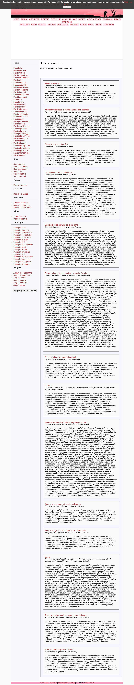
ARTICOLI (25, 24)
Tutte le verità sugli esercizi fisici (59, 650)
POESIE (45, 19)
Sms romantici (19, 174)
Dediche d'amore (20, 194)
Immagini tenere (20, 249)
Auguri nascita (19, 280)
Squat (47, 557)
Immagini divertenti (21, 252)
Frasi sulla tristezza (21, 148)
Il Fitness (49, 386)
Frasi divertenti (19, 82)
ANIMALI (74, 24)
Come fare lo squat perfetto (57, 144)
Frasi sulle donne (20, 116)
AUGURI (66, 19)
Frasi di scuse (19, 107)
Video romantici (20, 219)
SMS (74, 19)
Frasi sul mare (19, 131)
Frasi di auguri (19, 92)
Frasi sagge (18, 119)
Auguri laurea (19, 285)
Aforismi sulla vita (20, 203)
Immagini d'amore (21, 230)
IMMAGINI (108, 19)
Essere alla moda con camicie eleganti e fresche (66, 273)
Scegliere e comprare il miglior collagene (63, 504)
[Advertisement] (67, 42)
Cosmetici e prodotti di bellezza (58, 173)
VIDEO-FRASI (94, 19)
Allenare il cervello (53, 83)
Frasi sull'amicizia (20, 78)
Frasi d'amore (19, 73)
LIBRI (34, 24)
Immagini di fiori (20, 242)
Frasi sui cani (19, 141)
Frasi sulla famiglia (21, 136)
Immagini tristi (19, 254)
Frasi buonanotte (20, 97)
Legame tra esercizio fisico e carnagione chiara (65, 422)
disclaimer (53, 683)
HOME (16, 19)
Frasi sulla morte (20, 109)
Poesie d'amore (20, 185)
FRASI (24, 19)
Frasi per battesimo (21, 121)
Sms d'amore (19, 164)
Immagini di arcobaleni (23, 245)
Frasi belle (17, 68)
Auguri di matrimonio (22, 275)
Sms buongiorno (20, 169)
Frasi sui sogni (19, 104)
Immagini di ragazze (22, 262)
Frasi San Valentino (21, 126)
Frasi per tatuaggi (20, 133)
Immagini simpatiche (22, 259)
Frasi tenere (18, 102)
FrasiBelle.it (89, 683)
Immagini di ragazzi (21, 264)
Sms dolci (17, 171)
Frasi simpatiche (20, 85)
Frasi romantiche (20, 75)
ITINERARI (108, 24)
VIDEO (82, 19)
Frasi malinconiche (21, 153)
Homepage (44, 683)
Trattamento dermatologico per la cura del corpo (66, 615)
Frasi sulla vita (19, 70)
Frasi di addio (19, 124)
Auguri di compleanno (22, 273)
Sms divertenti (19, 176)
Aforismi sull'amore (21, 205)
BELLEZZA (62, 24)
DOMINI (42, 24)
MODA (83, 24)
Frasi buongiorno (20, 90)
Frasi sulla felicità (20, 87)
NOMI (98, 24)
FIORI (91, 24)
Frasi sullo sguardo (21, 146)
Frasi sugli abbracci (21, 150)
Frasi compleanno (21, 95)
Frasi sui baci (19, 155)
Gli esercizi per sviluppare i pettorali (60, 357)
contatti (72, 683)
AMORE (52, 24)
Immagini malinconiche (23, 257)
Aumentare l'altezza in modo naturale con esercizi (67, 110)
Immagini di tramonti (22, 237)
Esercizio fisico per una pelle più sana (61, 225)
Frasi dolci (17, 80)
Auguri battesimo (20, 282)
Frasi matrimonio (20, 114)
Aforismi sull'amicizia (22, 208)
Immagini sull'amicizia (22, 232)
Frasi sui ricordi (20, 143)
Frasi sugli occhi (20, 129)
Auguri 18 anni (19, 278)
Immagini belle (19, 228)
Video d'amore (19, 216)
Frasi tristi (17, 99)
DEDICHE (56, 19)
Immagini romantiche (22, 235)
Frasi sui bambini (20, 138)
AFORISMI (34, 19)
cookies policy (63, 683)
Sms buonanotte (20, 166)
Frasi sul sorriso (20, 112)
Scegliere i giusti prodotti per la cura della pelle (65, 530)
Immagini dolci (19, 247)
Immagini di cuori (20, 240)
